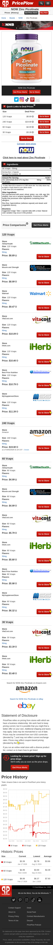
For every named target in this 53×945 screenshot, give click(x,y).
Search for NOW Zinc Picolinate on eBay (26, 699)
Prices (7, 13)
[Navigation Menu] (48, 3)
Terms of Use (13, 921)
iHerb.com (6, 346)
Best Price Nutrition (10, 372)
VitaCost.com (7, 318)
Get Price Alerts (31, 13)
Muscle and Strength (10, 267)
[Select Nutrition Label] (26, 168)
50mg (4, 252)
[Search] (41, 3)
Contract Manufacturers (36, 916)
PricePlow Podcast (34, 925)
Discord (30, 921)
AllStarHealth (7, 244)
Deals (29, 908)
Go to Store (35, 92)
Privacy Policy (13, 916)
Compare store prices (26, 144)
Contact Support (14, 908)
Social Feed (31, 912)
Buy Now (44, 13)
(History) (15, 13)
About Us (11, 912)
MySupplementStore (10, 396)
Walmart (5, 293)
